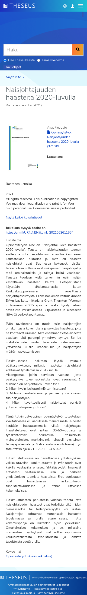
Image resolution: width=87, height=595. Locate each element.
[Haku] (37, 50)
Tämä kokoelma (50, 60)
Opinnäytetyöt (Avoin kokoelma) (29, 556)
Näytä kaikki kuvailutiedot (24, 217)
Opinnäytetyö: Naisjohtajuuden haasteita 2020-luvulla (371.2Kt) (63, 139)
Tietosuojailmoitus (23, 593)
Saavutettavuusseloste (51, 593)
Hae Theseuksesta (19, 60)
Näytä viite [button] (15, 77)
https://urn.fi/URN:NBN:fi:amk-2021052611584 (39, 232)
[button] (65, 6)
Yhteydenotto (21, 589)
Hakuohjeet (13, 67)
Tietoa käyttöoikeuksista (47, 589)
